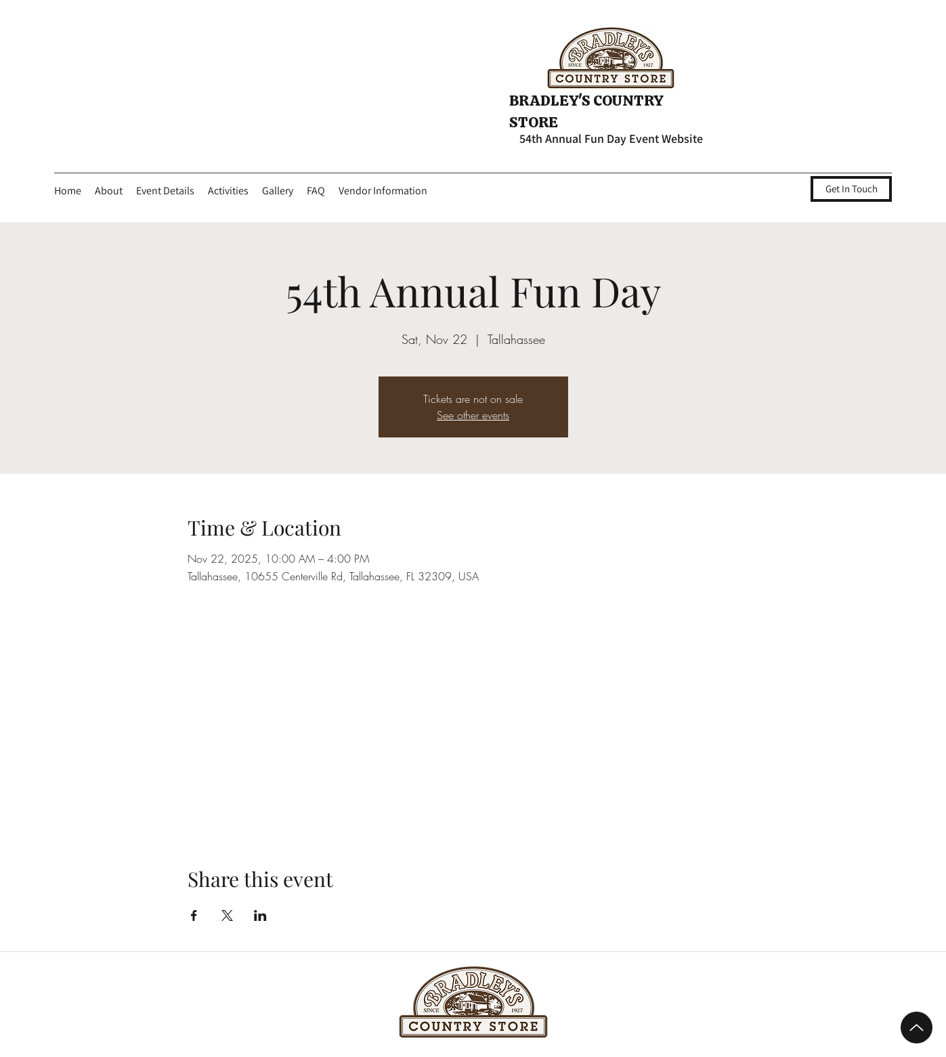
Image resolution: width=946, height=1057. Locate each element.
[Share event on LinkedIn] (260, 915)
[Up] (916, 1027)
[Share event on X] (227, 915)
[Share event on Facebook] (194, 915)
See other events (473, 415)
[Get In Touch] (851, 189)
